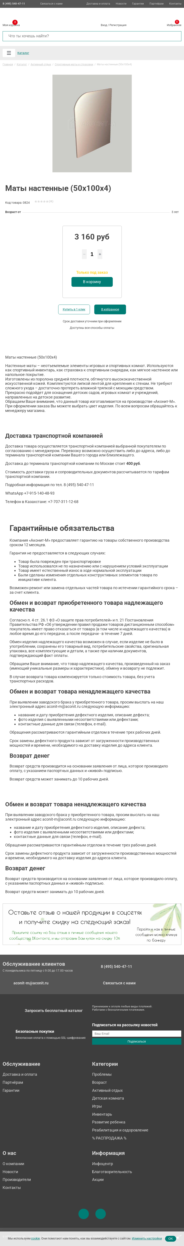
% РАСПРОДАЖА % (109, 1138)
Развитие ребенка (108, 1122)
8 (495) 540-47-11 (116, 966)
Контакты (175, 3)
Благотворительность (112, 1171)
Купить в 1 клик (74, 309)
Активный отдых (107, 1090)
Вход (104, 25)
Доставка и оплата (98, 3)
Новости (121, 3)
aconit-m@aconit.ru (30, 983)
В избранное (110, 309)
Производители (17, 1179)
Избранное (174, 24)
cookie (35, 1238)
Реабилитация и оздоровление (120, 1130)
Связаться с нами (51, 3)
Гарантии (138, 3)
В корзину (92, 281)
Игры (97, 1106)
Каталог (23, 53)
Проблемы (102, 1074)
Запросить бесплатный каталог (54, 1010)
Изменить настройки (147, 1238)
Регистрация (117, 25)
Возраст (99, 1082)
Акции (98, 1179)
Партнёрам (156, 3)
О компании (13, 1163)
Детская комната (108, 1098)
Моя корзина (11, 24)
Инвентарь (102, 1114)
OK (170, 1238)
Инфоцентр (102, 1163)
